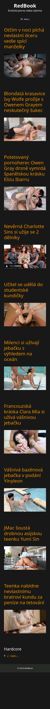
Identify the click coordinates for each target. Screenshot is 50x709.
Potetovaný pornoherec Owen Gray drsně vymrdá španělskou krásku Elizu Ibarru (25, 168)
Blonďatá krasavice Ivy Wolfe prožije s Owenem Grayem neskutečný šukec (24, 101)
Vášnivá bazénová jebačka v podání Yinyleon (23, 475)
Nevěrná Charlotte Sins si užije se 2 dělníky (24, 231)
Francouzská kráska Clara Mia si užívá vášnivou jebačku (24, 414)
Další (14, 655)
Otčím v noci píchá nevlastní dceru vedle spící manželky (24, 38)
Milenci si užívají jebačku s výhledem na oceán (21, 350)
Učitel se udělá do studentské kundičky (23, 290)
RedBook (25, 5)
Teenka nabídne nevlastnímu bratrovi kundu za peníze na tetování (24, 594)
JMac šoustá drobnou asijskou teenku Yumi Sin (23, 533)
